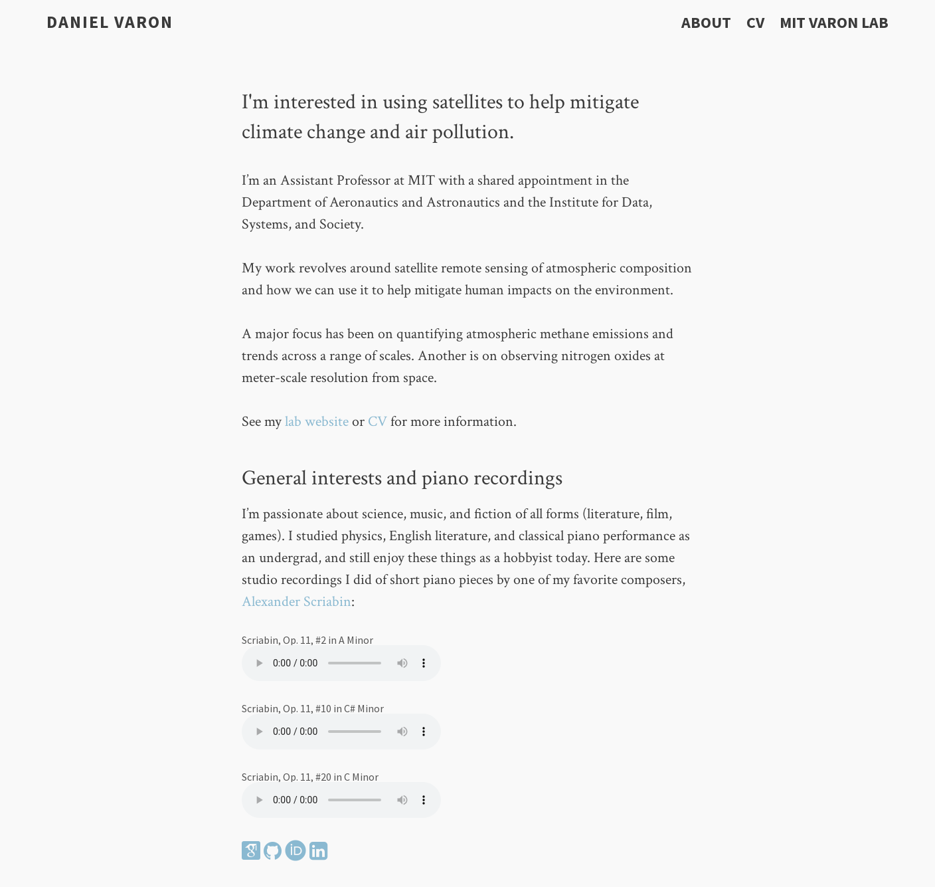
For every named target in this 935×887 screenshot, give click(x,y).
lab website (317, 421)
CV (755, 22)
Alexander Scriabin (296, 601)
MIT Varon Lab (834, 22)
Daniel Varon (109, 22)
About (706, 22)
